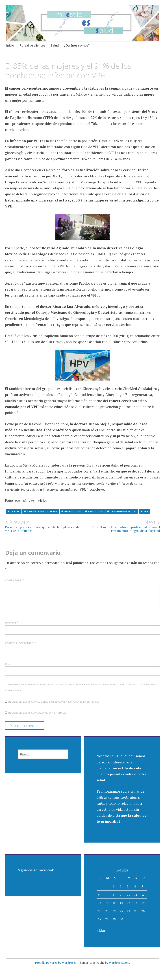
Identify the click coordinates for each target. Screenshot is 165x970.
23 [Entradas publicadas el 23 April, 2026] (121, 911)
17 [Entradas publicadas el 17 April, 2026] (128, 903)
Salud (55, 45)
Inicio (10, 45)
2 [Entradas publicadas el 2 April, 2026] (120, 886)
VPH (146, 511)
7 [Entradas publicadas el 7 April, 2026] (106, 894)
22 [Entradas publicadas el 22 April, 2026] (114, 911)
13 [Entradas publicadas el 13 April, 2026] (99, 903)
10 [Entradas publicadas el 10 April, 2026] (128, 894)
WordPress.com (119, 963)
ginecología (72, 511)
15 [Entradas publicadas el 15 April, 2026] (114, 903)
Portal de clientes (32, 45)
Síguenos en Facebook (36, 870)
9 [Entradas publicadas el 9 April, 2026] (120, 894)
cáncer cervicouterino (42, 511)
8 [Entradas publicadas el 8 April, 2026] (113, 894)
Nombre (11, 622)
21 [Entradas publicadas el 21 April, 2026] (106, 911)
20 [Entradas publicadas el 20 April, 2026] (99, 911)
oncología (95, 511)
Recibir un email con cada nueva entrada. (37, 712)
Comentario (14, 580)
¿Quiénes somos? (77, 45)
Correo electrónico (20, 643)
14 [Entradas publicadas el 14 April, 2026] (106, 903)
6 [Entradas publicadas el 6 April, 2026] (99, 894)
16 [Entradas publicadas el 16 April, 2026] (121, 903)
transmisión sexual (123, 511)
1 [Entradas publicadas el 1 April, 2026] (113, 886)
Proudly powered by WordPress (55, 963)
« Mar (101, 930)
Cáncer (15, 511)
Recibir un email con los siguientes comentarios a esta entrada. (53, 701)
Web (7, 663)
